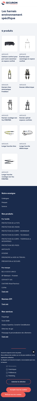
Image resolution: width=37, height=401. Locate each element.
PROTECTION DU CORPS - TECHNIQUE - (16, 235)
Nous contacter (18, 351)
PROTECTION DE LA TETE (11, 223)
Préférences (12, 375)
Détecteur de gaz (7, 329)
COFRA (4, 288)
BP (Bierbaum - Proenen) (10, 276)
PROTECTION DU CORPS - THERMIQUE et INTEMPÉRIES (16, 240)
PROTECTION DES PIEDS (10, 245)
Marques (4, 202)
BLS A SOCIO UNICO (9, 272)
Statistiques (12, 372)
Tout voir (5, 292)
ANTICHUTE (6, 249)
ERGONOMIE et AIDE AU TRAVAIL (13, 257)
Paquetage (5, 317)
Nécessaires (12, 369)
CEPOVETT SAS (7, 280)
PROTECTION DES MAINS (11, 227)
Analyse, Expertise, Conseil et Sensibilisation (16, 325)
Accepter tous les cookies (18, 393)
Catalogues (5, 198)
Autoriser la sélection (18, 385)
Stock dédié (5, 321)
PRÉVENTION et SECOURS (11, 261)
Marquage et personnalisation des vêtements (16, 333)
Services (4, 206)
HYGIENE (5, 253)
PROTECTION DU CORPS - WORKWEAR (15, 231)
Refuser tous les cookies (13, 398)
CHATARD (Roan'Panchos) (10, 284)
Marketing (11, 379)
